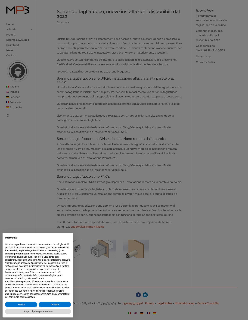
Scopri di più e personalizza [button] (38, 311)
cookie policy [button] (60, 253)
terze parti (54, 257)
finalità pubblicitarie (14, 272)
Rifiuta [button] (21, 304)
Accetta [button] (55, 304)
